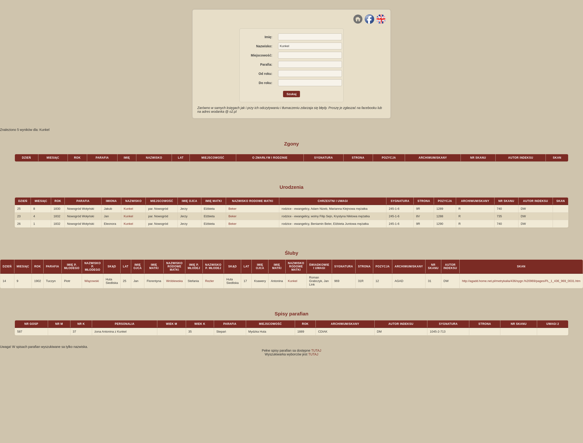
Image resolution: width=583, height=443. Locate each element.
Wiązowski (91, 281)
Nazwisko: (264, 46)
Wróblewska (174, 281)
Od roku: (265, 74)
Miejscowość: (261, 55)
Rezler (209, 281)
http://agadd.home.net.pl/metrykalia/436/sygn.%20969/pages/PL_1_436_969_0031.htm (521, 281)
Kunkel (128, 208)
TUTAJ (316, 350)
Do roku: (265, 83)
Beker (232, 208)
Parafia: (266, 64)
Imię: (268, 37)
